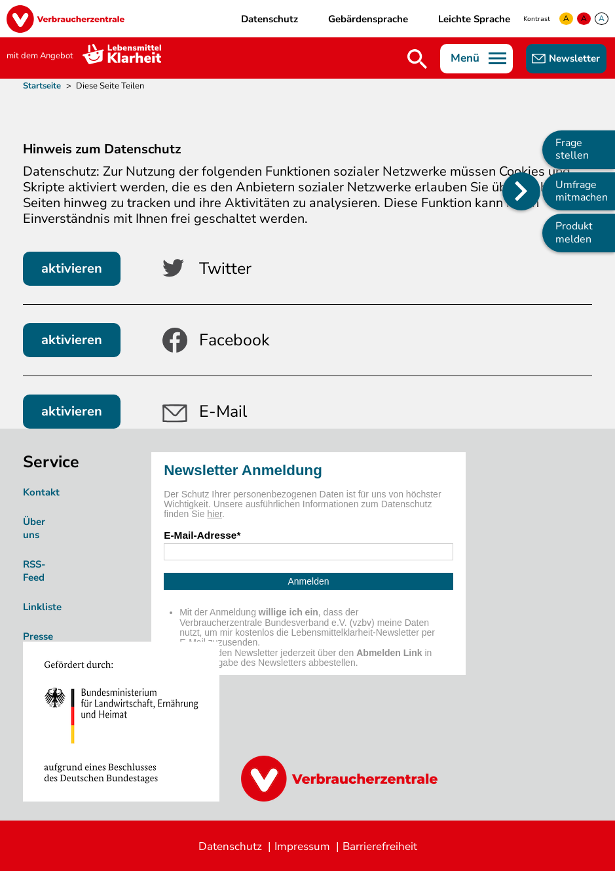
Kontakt (41, 492)
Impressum (302, 846)
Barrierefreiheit (380, 846)
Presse (38, 636)
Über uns (34, 528)
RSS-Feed (34, 571)
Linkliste (42, 606)
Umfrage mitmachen (581, 191)
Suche (417, 59)
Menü (465, 58)
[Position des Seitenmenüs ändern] (521, 191)
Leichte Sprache (474, 19)
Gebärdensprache (368, 19)
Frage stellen (572, 149)
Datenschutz (269, 19)
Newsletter (574, 58)
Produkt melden (574, 232)
